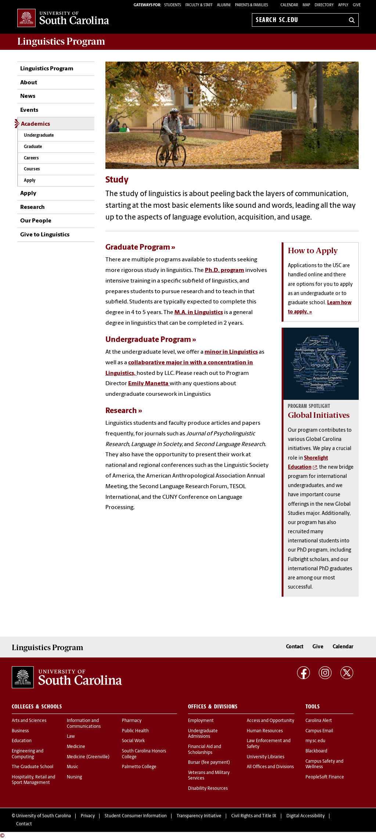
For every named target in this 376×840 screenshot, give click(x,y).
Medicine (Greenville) (88, 757)
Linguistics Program (46, 69)
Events (29, 110)
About (28, 83)
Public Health (135, 731)
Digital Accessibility (305, 816)
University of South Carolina (43, 816)
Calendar (289, 5)
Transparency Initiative (199, 816)
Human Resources (265, 731)
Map (306, 5)
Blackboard (316, 751)
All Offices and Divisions (270, 767)
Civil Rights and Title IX (253, 816)
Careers (31, 158)
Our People (35, 221)
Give (357, 5)
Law (71, 736)
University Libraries (265, 757)
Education (22, 741)
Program (61, 41)
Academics (35, 124)
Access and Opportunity (270, 721)
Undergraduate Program (148, 340)
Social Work (133, 741)
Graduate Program (137, 247)
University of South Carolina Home (63, 18)
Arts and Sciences (29, 721)
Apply (343, 5)
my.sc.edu (315, 741)
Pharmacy (131, 721)
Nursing (74, 777)
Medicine (76, 747)
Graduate (33, 147)
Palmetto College (139, 767)
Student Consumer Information (136, 816)
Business (20, 731)
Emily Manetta (149, 384)
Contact (294, 647)
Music (72, 767)
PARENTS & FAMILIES (251, 5)
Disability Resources (208, 788)
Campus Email (319, 731)
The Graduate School (32, 767)
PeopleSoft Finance (325, 777)
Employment (201, 721)
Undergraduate (39, 135)
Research (32, 207)
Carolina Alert (319, 721)
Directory (324, 5)
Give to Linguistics (44, 235)
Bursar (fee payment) (209, 762)
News (27, 96)
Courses (32, 169)
